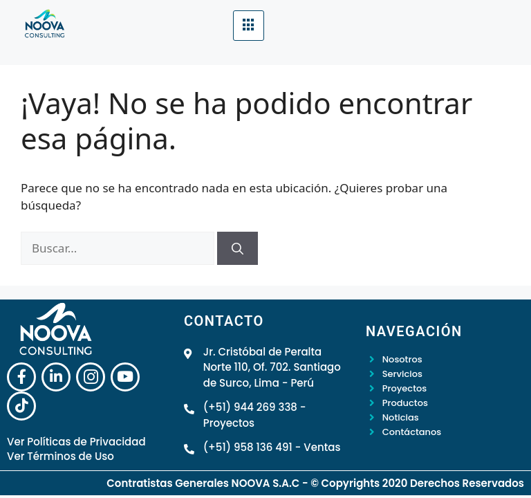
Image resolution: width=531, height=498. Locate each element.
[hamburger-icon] (248, 25)
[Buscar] (237, 248)
